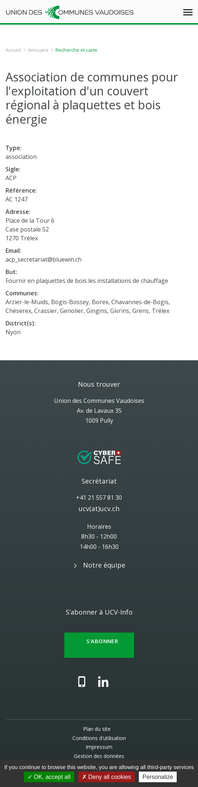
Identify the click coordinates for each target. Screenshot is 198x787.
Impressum (99, 746)
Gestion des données (99, 756)
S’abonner (99, 645)
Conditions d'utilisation (99, 738)
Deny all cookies (106, 777)
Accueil (13, 50)
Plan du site (97, 728)
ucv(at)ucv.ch (99, 508)
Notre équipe (104, 565)
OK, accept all (49, 777)
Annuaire (38, 50)
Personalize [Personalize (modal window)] (158, 777)
